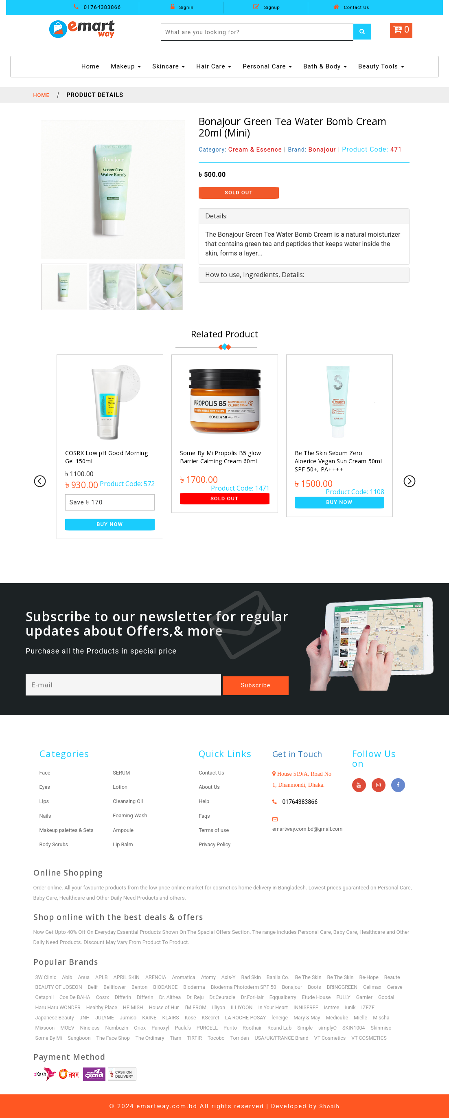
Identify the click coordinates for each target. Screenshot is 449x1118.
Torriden (246, 1037)
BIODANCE (170, 987)
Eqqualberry (313, 997)
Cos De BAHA (98, 997)
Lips (44, 801)
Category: (242, 149)
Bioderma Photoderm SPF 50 (251, 987)
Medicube (347, 1017)
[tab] (304, 216)
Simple (314, 1027)
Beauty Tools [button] (381, 66)
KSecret (216, 1017)
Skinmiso (392, 1027)
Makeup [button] (126, 66)
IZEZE (402, 1007)
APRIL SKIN (129, 977)
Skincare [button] (168, 66)
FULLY (375, 997)
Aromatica (188, 977)
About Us (210, 786)
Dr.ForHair (281, 997)
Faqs (205, 815)
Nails (46, 815)
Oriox (143, 1027)
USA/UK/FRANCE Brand (290, 1037)
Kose (196, 1017)
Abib (68, 977)
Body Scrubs (55, 844)
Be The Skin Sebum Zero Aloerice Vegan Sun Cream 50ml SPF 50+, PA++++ (339, 461)
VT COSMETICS (380, 1037)
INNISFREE (337, 1007)
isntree (364, 1007)
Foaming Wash (132, 815)
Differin (147, 997)
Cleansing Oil (129, 801)
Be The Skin (317, 977)
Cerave (43, 997)
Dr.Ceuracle (250, 997)
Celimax (384, 987)
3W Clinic (46, 977)
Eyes (45, 786)
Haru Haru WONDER (81, 1007)
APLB (103, 977)
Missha (392, 1017)
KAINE (153, 1017)
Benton (143, 987)
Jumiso (131, 1017)
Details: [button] (216, 215)
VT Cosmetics (340, 1037)
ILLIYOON (271, 1007)
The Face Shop (116, 1037)
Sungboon (81, 1037)
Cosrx (126, 997)
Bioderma (199, 987)
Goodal (43, 1007)
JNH (86, 1017)
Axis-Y (235, 977)
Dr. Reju (222, 997)
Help (204, 801)
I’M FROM (223, 1007)
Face (45, 772)
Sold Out (239, 192)
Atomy (213, 977)
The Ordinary (154, 1037)
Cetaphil (66, 997)
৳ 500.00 (212, 174)
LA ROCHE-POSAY (252, 1017)
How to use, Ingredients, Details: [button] (254, 274)
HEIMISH (159, 1007)
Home (91, 66)
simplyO (337, 1027)
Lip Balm (124, 844)
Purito (236, 1027)
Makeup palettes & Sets (69, 829)
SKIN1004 (364, 1027)
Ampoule (124, 829)
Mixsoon (45, 1027)
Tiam (180, 1037)
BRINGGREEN (353, 987)
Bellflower (117, 987)
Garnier (397, 997)
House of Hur (191, 1007)
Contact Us (351, 7)
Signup (266, 7)
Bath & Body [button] (325, 66)
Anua (85, 977)
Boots (324, 987)
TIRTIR (200, 1037)
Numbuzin (119, 1027)
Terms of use (215, 829)
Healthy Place (127, 1007)
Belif (95, 987)
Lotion (121, 786)
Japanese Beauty (55, 1017)
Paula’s (188, 1027)
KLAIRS (175, 1017)
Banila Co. (286, 977)
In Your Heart (304, 1007)
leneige (288, 1017)
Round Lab (287, 1027)
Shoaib (330, 1105)
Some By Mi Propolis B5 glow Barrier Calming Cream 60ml (219, 457)
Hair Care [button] (213, 66)
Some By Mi (49, 1037)
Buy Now (109, 524)
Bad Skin (258, 977)
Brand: (317, 149)
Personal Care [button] (267, 66)
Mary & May (316, 1017)
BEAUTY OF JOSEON (59, 987)
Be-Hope (380, 977)
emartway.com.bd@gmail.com (311, 828)
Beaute (404, 977)
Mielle (371, 1017)
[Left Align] (363, 32)
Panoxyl (164, 1027)
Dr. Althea (196, 997)
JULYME (107, 1017)
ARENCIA (160, 977)
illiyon (247, 1007)
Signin (182, 7)
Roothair (259, 1027)
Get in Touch (302, 753)
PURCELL (213, 1027)
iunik (383, 1007)
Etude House (348, 997)
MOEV (68, 1027)
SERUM (122, 772)
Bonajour (301, 987)
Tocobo (222, 1037)
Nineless (91, 1027)
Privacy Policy (216, 844)
